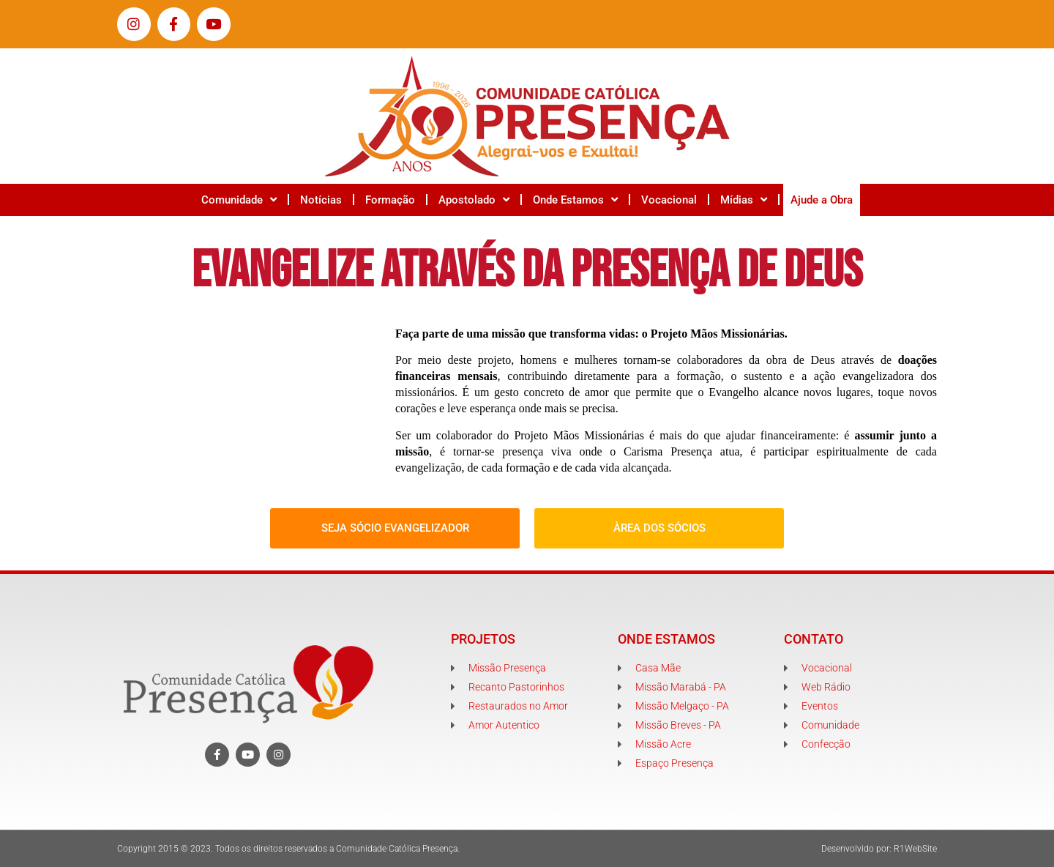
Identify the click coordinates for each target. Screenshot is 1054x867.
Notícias (321, 199)
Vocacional (669, 199)
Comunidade (239, 199)
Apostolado (473, 199)
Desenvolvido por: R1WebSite (879, 849)
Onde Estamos (575, 199)
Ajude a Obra (821, 199)
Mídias (743, 199)
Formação (390, 199)
